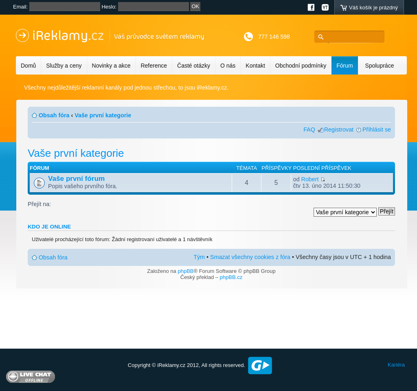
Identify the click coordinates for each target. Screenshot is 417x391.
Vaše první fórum (76, 178)
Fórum (344, 65)
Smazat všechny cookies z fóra (250, 257)
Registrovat (338, 129)
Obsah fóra (54, 115)
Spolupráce (379, 65)
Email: (20, 7)
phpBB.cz (231, 277)
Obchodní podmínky (300, 65)
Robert (310, 179)
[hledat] (351, 37)
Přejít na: (39, 204)
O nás (227, 65)
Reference (153, 65)
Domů (28, 65)
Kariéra (396, 365)
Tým (199, 257)
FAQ (309, 129)
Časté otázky (193, 65)
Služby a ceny (63, 65)
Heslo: (108, 7)
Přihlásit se (376, 129)
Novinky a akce (111, 65)
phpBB (185, 271)
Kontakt (255, 65)
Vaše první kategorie (103, 115)
